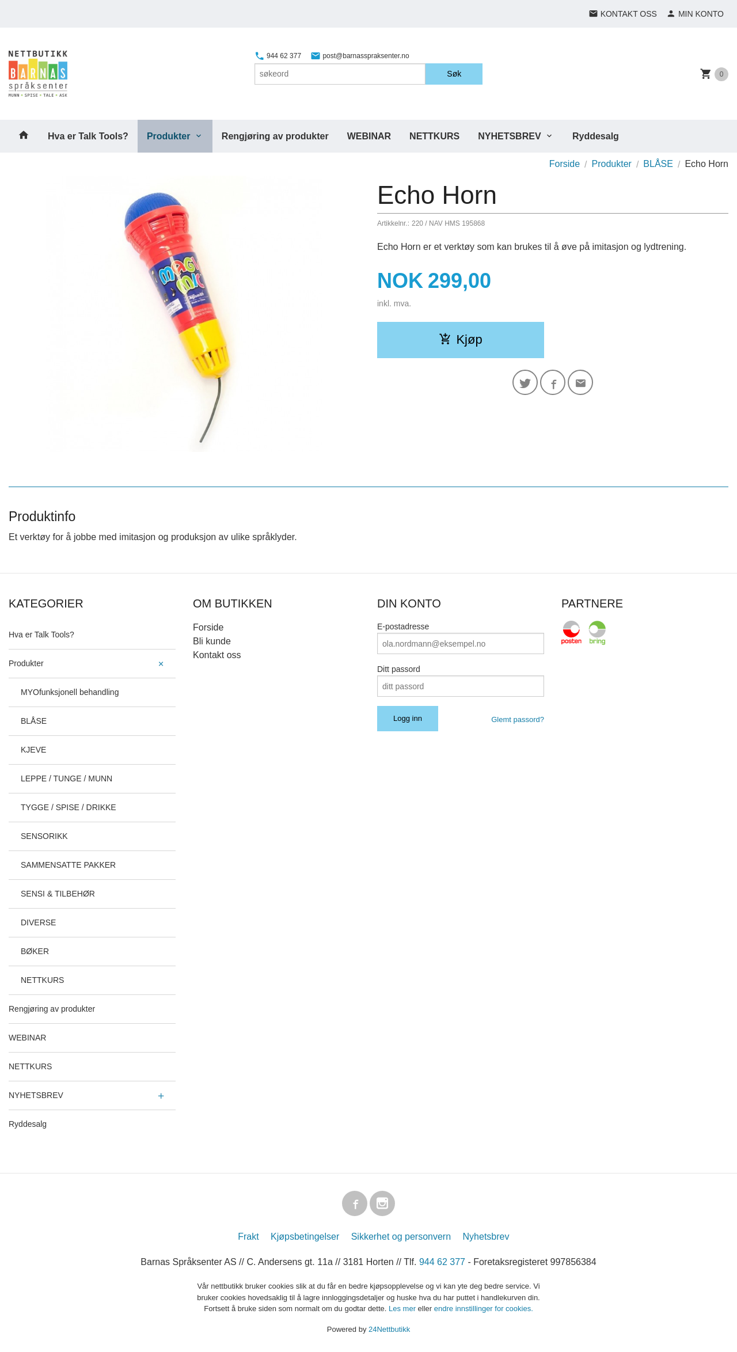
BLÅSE (34, 721)
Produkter (169, 136)
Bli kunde (212, 641)
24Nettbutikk (389, 1329)
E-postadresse (403, 626)
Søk (454, 73)
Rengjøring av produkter (275, 136)
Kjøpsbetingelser (305, 1236)
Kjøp (460, 339)
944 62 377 (277, 56)
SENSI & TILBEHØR (58, 893)
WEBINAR (369, 136)
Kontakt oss (217, 655)
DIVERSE (38, 922)
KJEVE (33, 749)
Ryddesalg (595, 136)
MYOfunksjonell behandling (70, 692)
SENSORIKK (44, 836)
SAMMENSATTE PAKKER (68, 864)
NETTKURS (434, 136)
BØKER (35, 951)
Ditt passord (398, 669)
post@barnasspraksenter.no (359, 56)
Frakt (248, 1236)
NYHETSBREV (509, 136)
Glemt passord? (517, 719)
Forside (564, 164)
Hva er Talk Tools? (88, 136)
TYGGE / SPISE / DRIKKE (68, 807)
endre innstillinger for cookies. (483, 1308)
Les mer (403, 1308)
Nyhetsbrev (486, 1236)
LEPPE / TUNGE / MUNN (66, 778)
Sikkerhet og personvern (401, 1236)
